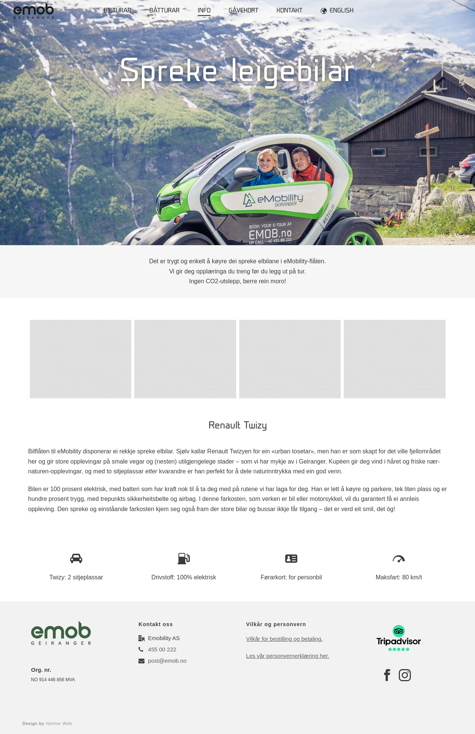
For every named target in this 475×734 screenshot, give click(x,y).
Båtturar (164, 11)
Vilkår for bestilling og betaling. (284, 639)
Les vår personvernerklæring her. (287, 656)
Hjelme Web (59, 723)
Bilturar (117, 11)
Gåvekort (243, 11)
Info (204, 11)
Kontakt (290, 11)
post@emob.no (167, 660)
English (337, 11)
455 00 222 (162, 649)
